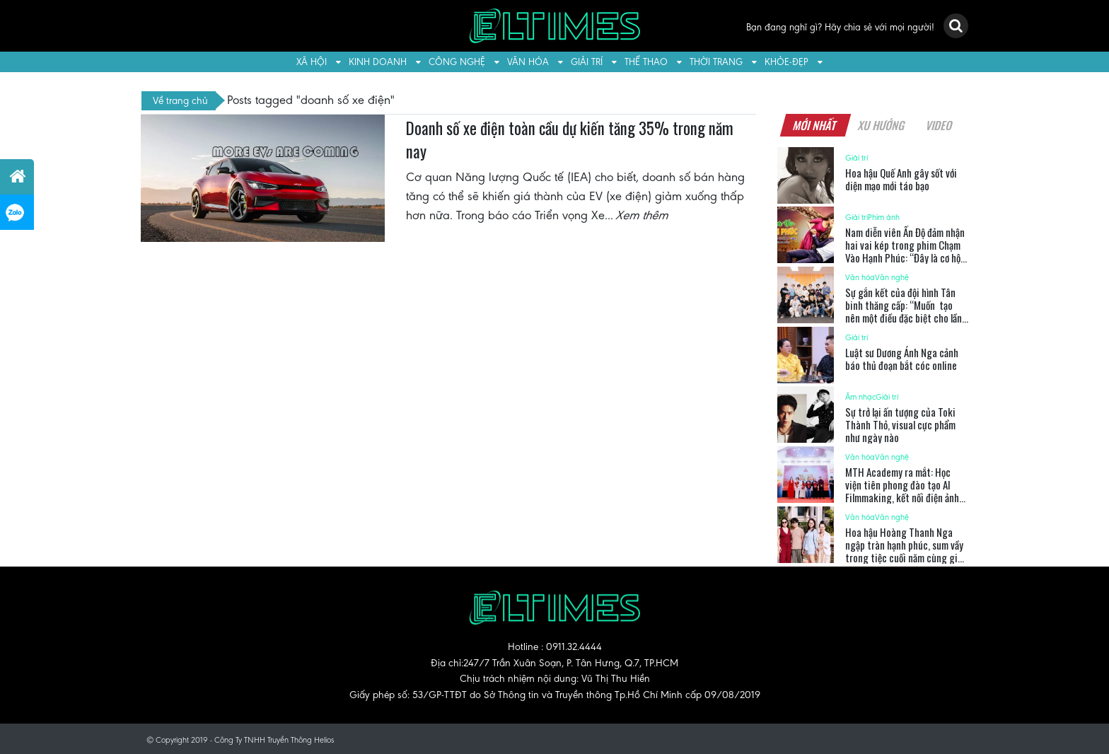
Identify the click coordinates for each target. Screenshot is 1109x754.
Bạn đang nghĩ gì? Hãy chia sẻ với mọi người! (840, 27)
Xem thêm (643, 215)
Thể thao (646, 62)
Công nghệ (457, 62)
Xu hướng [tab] (881, 125)
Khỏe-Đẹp (786, 62)
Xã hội (311, 62)
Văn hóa (528, 62)
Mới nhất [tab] (815, 125)
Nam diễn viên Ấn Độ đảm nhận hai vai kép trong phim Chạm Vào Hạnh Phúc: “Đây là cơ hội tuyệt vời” (905, 251)
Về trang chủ (180, 100)
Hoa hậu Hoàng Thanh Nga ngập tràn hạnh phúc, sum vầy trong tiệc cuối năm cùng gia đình (904, 551)
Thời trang (716, 62)
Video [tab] (939, 125)
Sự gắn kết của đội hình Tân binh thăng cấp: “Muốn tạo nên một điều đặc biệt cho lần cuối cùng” (903, 311)
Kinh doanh (378, 62)
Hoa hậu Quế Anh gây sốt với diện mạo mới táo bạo (901, 179)
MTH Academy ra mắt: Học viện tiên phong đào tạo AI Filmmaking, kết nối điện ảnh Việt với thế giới (902, 491)
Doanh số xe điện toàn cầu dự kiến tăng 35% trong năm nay (569, 140)
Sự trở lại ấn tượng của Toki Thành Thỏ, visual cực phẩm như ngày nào (900, 424)
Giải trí (587, 62)
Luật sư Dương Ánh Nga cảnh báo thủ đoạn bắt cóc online (901, 358)
